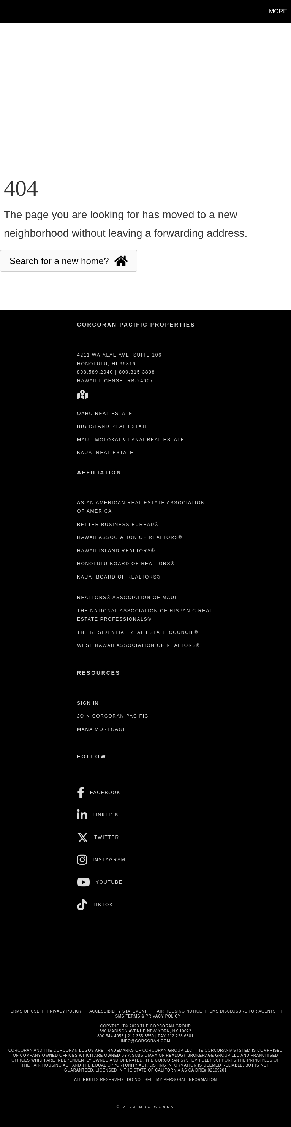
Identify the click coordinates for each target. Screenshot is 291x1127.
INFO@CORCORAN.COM (145, 1041)
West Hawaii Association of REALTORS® (138, 645)
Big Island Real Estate (113, 426)
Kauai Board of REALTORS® (119, 577)
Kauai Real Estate (105, 452)
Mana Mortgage (102, 729)
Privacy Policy (64, 1011)
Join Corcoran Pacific (113, 716)
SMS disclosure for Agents (243, 1011)
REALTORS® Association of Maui (127, 597)
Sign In (88, 703)
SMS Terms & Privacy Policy (147, 1016)
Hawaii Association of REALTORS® (129, 537)
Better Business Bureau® (118, 524)
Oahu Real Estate (105, 413)
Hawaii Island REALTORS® (116, 550)
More (278, 11)
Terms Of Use (24, 1011)
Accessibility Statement (118, 1011)
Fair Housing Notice (178, 1011)
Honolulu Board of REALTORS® (126, 563)
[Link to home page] (10, 11)
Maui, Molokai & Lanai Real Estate (131, 439)
